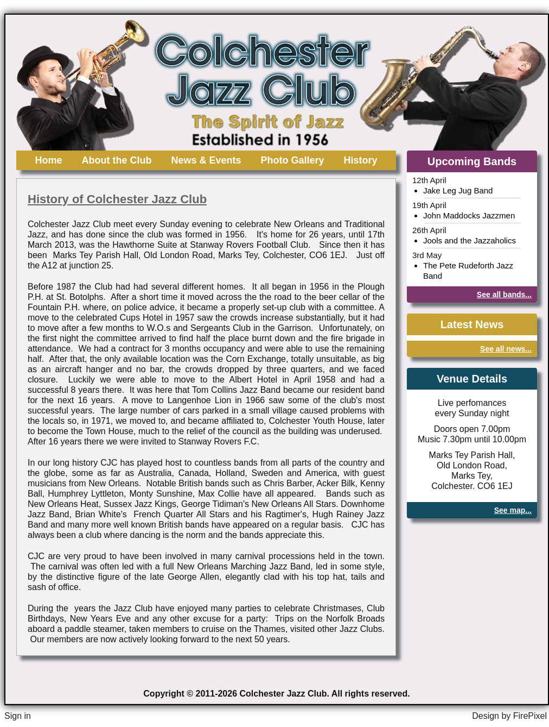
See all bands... (504, 294)
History (361, 160)
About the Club (116, 160)
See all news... (506, 348)
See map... (513, 510)
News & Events (206, 160)
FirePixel (530, 715)
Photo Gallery (292, 160)
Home (48, 160)
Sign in (17, 715)
